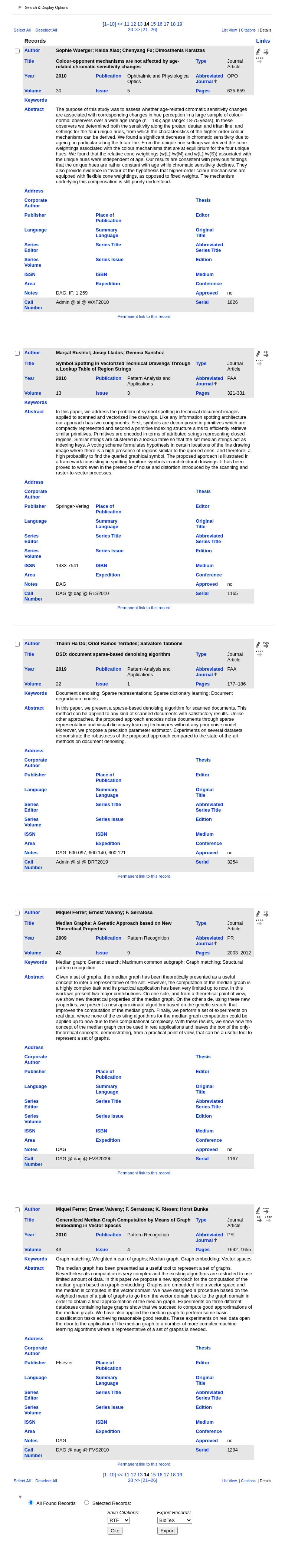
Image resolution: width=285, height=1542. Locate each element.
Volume (32, 90)
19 (179, 24)
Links (263, 41)
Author (32, 50)
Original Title (204, 232)
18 (173, 24)
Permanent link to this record (144, 316)
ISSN (30, 274)
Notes (31, 293)
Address (33, 191)
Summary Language (107, 232)
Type (201, 61)
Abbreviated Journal (209, 78)
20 (130, 29)
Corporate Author (35, 202)
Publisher (35, 215)
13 (139, 24)
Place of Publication (108, 217)
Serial (202, 302)
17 (166, 24)
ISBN (101, 274)
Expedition (108, 283)
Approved (207, 293)
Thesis (203, 200)
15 (153, 24)
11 (127, 24)
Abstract (34, 109)
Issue (102, 90)
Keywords (35, 100)
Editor (202, 215)
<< (120, 24)
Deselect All (46, 30)
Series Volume (32, 262)
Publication (108, 76)
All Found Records (55, 1503)
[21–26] (149, 29)
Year (29, 76)
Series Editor (31, 247)
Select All (22, 30)
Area (29, 283)
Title (29, 61)
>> (137, 29)
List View (229, 30)
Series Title (108, 244)
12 (133, 24)
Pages (203, 90)
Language (35, 230)
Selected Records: (111, 1503)
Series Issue (110, 259)
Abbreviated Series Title (209, 247)
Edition (204, 259)
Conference (209, 283)
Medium (204, 274)
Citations (248, 30)
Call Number (33, 304)
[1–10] (110, 24)
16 (160, 24)
